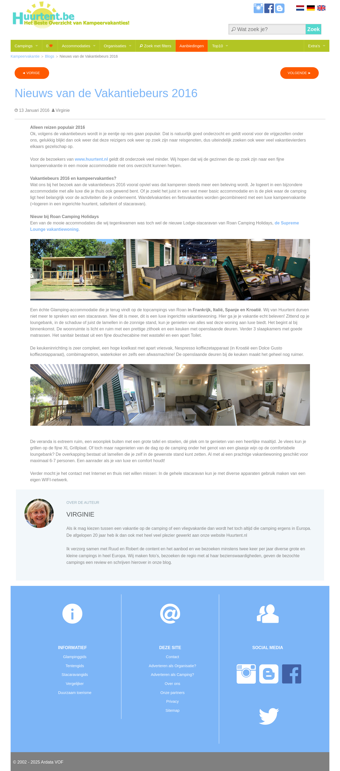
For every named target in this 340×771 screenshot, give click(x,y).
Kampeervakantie (25, 56)
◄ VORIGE (32, 73)
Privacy (172, 701)
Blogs (49, 56)
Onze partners (172, 693)
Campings (24, 46)
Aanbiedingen (192, 46)
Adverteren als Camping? (172, 674)
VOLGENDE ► (299, 73)
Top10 (217, 46)
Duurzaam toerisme (75, 693)
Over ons (172, 683)
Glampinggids (74, 657)
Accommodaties (76, 46)
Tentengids (75, 666)
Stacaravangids (75, 674)
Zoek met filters (155, 46)
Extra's (314, 46)
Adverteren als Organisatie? (172, 666)
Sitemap (172, 710)
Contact (172, 657)
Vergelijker (75, 683)
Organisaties (115, 46)
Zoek (313, 29)
